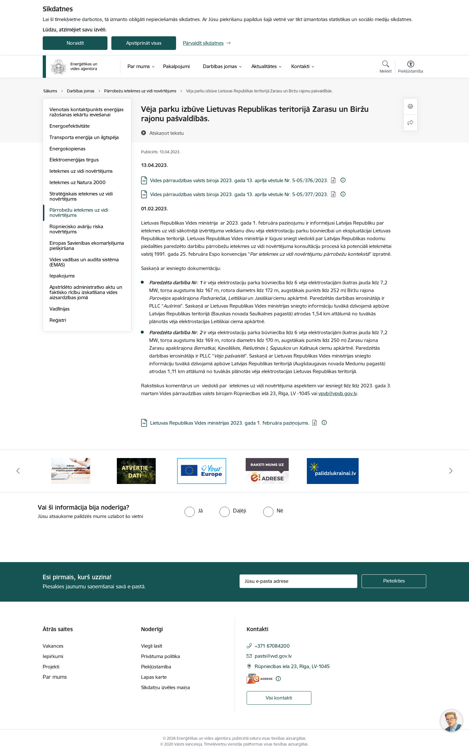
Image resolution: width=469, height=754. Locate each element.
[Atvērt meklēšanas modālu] (385, 68)
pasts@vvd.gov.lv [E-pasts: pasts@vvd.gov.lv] (273, 656)
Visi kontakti (279, 698)
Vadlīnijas (60, 309)
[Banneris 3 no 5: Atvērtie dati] (136, 470)
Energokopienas (67, 149)
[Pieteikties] (394, 581)
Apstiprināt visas (144, 43)
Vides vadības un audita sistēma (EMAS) (84, 262)
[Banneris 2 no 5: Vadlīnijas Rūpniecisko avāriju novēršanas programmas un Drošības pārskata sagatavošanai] (70, 470)
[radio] (193, 510)
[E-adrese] (260, 678)
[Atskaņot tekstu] (167, 133)
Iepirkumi (53, 656)
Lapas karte (154, 677)
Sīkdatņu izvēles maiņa (165, 687)
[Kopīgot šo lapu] (410, 123)
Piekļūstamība (156, 667)
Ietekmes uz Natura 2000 (78, 182)
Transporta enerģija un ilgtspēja (84, 137)
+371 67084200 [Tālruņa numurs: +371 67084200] (272, 646)
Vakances (53, 646)
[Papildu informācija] (343, 180)
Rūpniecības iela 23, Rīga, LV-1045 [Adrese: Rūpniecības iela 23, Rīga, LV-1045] (292, 666)
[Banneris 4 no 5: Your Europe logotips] (201, 470)
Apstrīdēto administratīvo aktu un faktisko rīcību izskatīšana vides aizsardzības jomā (86, 292)
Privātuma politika (160, 656)
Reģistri (58, 320)
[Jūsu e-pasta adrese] (299, 581)
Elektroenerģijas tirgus (74, 160)
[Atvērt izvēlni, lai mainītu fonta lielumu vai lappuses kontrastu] (410, 68)
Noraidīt (75, 43)
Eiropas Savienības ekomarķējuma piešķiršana (87, 245)
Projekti (51, 667)
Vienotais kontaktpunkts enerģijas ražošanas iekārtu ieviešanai (87, 112)
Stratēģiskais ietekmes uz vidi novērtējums (81, 196)
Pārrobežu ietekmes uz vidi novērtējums (79, 212)
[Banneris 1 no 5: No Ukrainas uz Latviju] (333, 470)
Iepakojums (62, 276)
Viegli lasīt (151, 646)
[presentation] (54, 538)
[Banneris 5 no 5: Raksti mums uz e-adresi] (267, 470)
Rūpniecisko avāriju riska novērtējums (76, 229)
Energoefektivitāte (70, 126)
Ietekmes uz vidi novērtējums (81, 171)
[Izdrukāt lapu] (410, 106)
